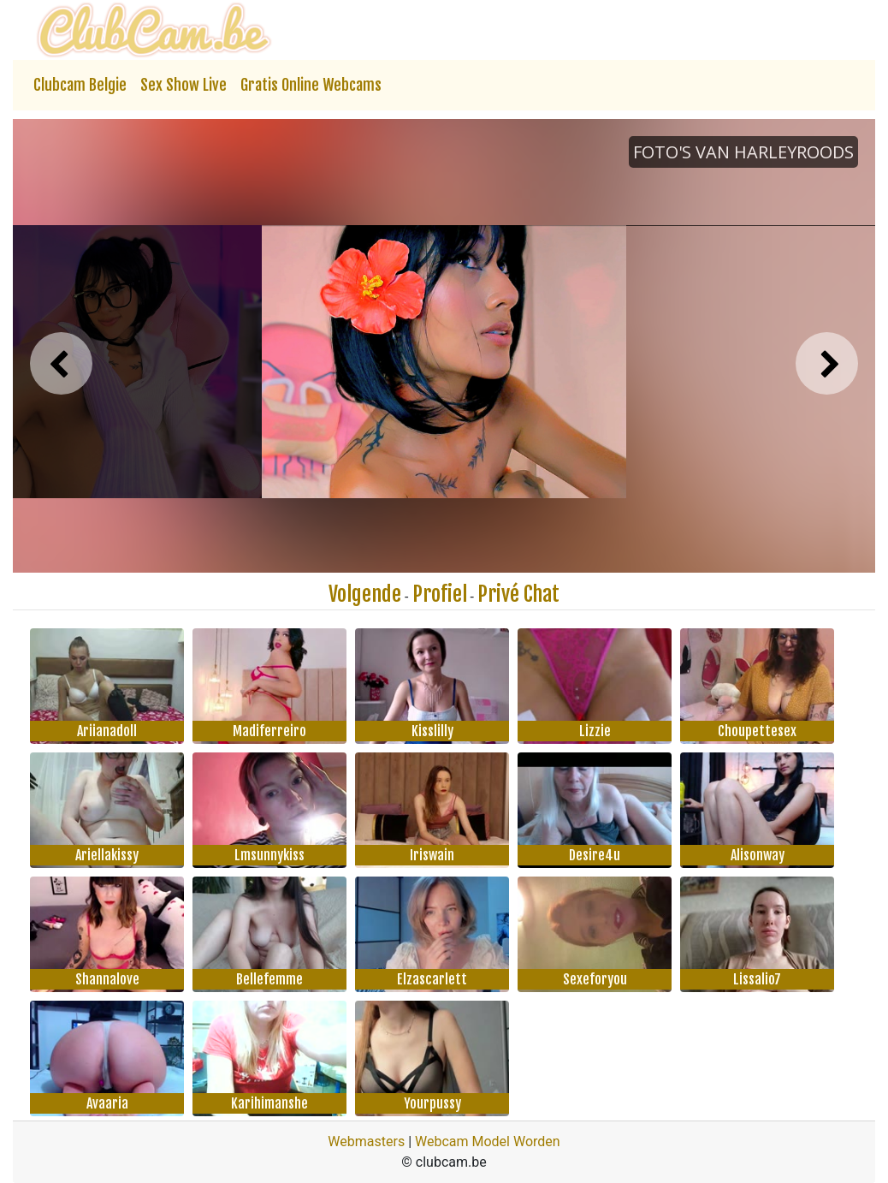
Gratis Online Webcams (311, 84)
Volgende (365, 594)
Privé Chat (518, 594)
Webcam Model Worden (487, 1141)
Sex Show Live (183, 84)
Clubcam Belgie (80, 84)
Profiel (439, 594)
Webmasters (366, 1141)
